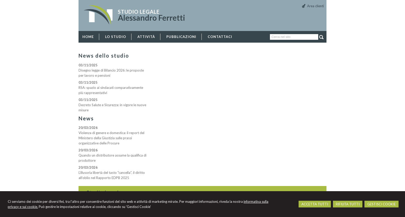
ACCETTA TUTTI (314, 204)
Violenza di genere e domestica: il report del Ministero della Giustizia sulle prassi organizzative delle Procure (111, 138)
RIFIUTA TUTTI (348, 204)
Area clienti (315, 6)
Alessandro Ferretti (151, 17)
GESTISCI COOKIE (381, 204)
